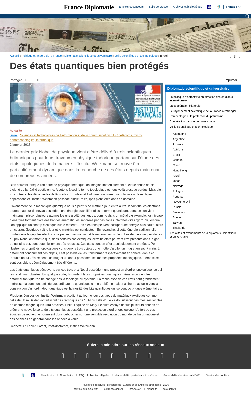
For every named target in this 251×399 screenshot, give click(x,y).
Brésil (176, 154)
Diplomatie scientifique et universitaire (198, 88)
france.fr (152, 389)
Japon (176, 180)
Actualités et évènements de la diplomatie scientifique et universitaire (203, 234)
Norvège (178, 186)
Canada (178, 159)
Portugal (178, 196)
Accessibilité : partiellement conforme (136, 375)
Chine (176, 165)
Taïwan (177, 222)
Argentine (179, 139)
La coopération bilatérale (185, 105)
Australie (178, 144)
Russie (177, 207)
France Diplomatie (89, 7)
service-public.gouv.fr (86, 389)
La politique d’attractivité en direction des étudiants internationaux (201, 98)
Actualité (16, 130)
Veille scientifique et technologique (191, 126)
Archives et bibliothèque (187, 6)
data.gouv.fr (169, 389)
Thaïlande (179, 227)
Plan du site (47, 375)
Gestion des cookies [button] (217, 375)
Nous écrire (66, 375)
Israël (13, 135)
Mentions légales (99, 375)
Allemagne (179, 133)
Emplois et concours (131, 6)
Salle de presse (158, 6)
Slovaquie (179, 212)
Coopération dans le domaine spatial (193, 121)
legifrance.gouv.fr (113, 389)
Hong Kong (180, 170)
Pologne (178, 191)
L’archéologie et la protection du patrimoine (196, 116)
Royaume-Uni (181, 201)
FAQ (81, 375)
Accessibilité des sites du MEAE (181, 375)
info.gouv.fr (135, 389)
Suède (177, 217)
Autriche (178, 149)
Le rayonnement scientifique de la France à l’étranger (203, 111)
